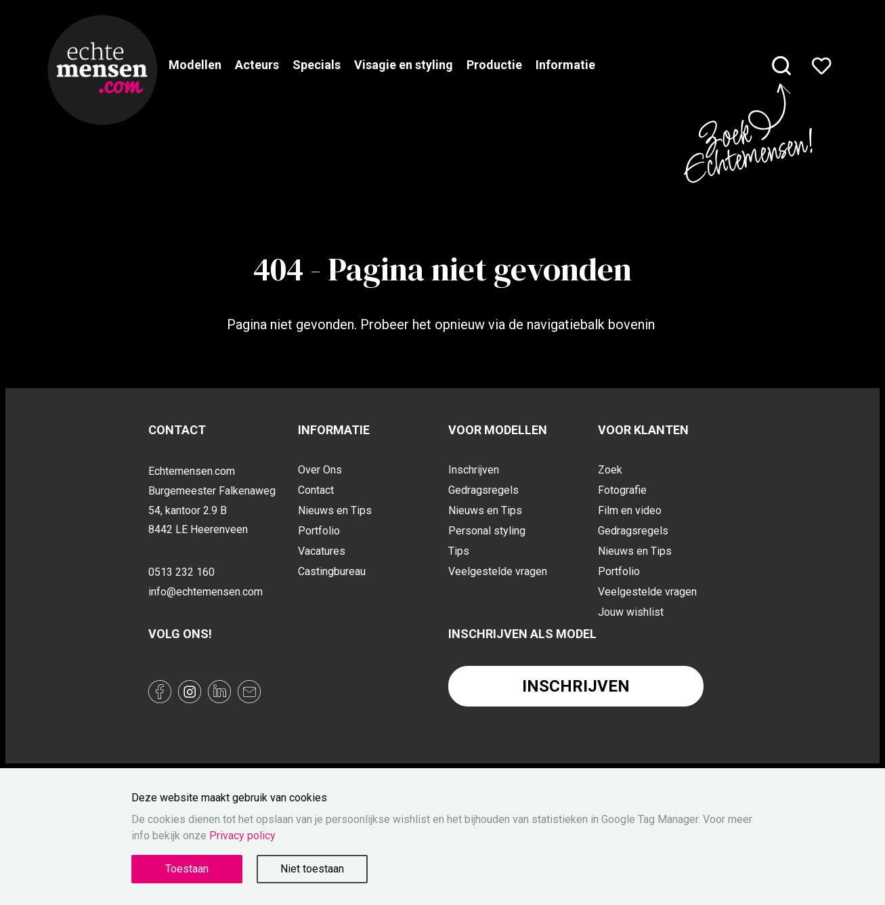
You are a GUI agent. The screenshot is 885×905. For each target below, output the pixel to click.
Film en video (630, 510)
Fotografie (622, 490)
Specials (317, 65)
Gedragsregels (483, 490)
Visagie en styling (403, 65)
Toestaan (187, 868)
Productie (494, 65)
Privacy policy (242, 835)
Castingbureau (332, 571)
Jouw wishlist (631, 612)
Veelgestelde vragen (497, 571)
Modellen (195, 65)
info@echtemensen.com (205, 591)
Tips (458, 551)
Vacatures (321, 551)
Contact (316, 490)
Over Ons (320, 469)
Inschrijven (473, 469)
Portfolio (319, 530)
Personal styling (486, 530)
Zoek (610, 469)
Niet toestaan (312, 868)
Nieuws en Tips (335, 510)
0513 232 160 (181, 572)
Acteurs (257, 65)
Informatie (565, 65)
